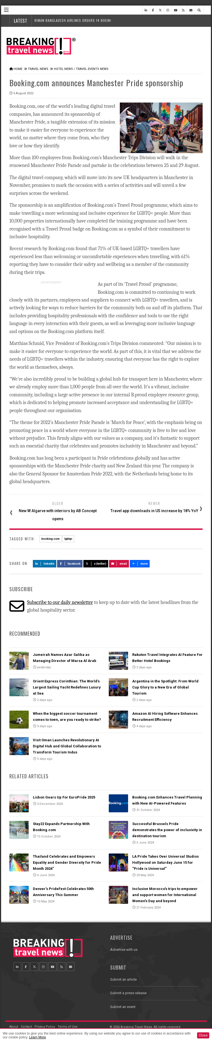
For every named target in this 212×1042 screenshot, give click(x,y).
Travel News (38, 69)
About (13, 1026)
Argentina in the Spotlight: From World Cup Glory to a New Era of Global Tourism (165, 687)
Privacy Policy (45, 1026)
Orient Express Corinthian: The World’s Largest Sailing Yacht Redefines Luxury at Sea (67, 687)
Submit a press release (128, 993)
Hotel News (63, 69)
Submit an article (123, 979)
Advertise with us (123, 949)
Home (18, 69)
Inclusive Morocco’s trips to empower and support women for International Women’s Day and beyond (165, 895)
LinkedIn (44, 564)
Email (119, 564)
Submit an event (123, 1007)
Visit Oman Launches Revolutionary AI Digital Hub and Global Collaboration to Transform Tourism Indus (67, 746)
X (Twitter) (95, 564)
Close (203, 1035)
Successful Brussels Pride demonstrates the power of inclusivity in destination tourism (167, 830)
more (140, 564)
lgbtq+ (68, 538)
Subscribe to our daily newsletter (60, 602)
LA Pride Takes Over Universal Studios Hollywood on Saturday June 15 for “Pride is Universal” (165, 862)
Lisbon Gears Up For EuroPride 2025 (64, 797)
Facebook (70, 564)
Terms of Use (68, 1026)
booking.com (50, 538)
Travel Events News (92, 69)
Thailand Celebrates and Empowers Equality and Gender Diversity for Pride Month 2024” (67, 862)
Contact (26, 1026)
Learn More (37, 1037)
